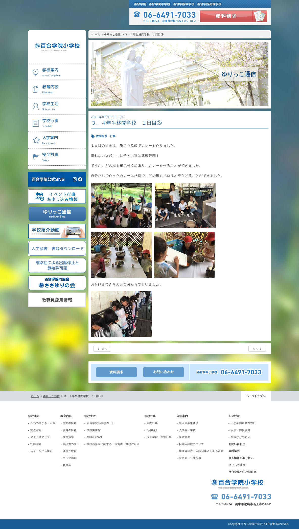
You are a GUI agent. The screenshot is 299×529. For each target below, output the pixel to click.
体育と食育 (70, 450)
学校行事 (150, 415)
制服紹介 (35, 444)
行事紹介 (152, 430)
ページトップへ (255, 396)
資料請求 (234, 450)
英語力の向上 (71, 444)
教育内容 (66, 415)
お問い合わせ (236, 444)
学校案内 (33, 415)
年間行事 (152, 423)
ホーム (96, 34)
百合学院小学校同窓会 (242, 471)
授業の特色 (70, 423)
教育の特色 (70, 430)
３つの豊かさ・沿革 (42, 423)
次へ (255, 348)
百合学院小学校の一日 (100, 423)
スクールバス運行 (41, 450)
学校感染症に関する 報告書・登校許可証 (113, 444)
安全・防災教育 (240, 430)
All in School (94, 436)
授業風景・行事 (106, 136)
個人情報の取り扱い (241, 457)
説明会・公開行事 (190, 457)
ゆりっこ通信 (112, 34)
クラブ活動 (70, 457)
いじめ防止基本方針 (243, 423)
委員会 (67, 465)
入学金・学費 (187, 430)
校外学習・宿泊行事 (159, 436)
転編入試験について (191, 444)
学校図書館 (94, 430)
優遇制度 (184, 436)
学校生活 (90, 415)
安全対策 (234, 415)
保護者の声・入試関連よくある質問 (201, 450)
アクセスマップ (40, 436)
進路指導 (68, 436)
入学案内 (182, 415)
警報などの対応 (240, 436)
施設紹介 (35, 430)
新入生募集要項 (188, 423)
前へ (104, 348)
